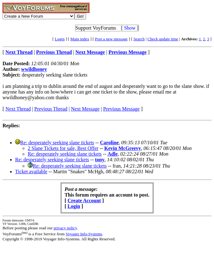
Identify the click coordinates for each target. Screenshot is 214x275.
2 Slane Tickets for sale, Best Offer (63, 148)
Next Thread (18, 109)
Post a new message (111, 39)
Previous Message (121, 109)
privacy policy (65, 228)
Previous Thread (50, 109)
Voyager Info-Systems (84, 234)
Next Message (85, 109)
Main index (79, 39)
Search (138, 39)
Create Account (84, 200)
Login (60, 39)
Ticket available (31, 171)
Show (130, 28)
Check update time (162, 39)
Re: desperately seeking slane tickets (57, 142)
